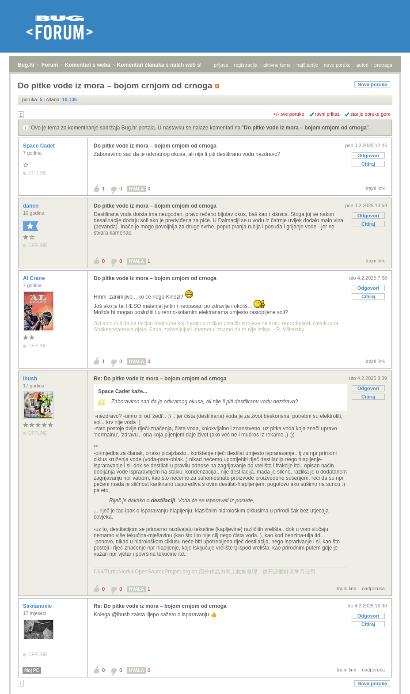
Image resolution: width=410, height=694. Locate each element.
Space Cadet (39, 146)
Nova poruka (372, 84)
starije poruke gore (370, 114)
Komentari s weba (87, 65)
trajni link (375, 188)
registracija (246, 65)
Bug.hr (26, 65)
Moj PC (31, 670)
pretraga (383, 65)
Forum (50, 65)
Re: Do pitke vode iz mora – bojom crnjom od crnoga (160, 378)
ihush (30, 378)
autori (363, 65)
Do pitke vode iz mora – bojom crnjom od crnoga (305, 128)
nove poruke (337, 65)
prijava (221, 65)
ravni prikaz (327, 114)
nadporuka (373, 588)
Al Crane (34, 278)
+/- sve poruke (288, 114)
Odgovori (368, 155)
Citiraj (368, 164)
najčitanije (307, 65)
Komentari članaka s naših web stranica (167, 65)
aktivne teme (277, 65)
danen (31, 206)
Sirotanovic (38, 606)
